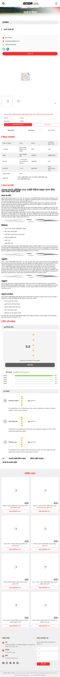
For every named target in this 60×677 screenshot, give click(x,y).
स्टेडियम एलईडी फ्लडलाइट (37, 458)
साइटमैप (13, 673)
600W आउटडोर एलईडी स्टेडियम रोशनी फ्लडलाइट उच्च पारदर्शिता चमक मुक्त (44, 621)
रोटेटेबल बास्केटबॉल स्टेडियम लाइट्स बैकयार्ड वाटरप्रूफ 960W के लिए (15, 583)
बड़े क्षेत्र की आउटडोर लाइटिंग (10, 462)
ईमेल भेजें (43, 664)
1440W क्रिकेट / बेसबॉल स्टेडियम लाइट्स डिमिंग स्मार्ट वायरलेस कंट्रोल (15, 544)
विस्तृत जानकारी (11, 130)
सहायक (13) (33, 442)
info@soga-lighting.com (12, 41)
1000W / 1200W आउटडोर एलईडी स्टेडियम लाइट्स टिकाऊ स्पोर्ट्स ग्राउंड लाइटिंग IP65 (44, 506)
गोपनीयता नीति (6, 673)
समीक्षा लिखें (30, 365)
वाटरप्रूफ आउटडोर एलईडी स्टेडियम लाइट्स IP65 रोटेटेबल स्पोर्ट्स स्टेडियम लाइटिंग (15, 506)
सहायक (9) (32, 421)
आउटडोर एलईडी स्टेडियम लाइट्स (17, 458)
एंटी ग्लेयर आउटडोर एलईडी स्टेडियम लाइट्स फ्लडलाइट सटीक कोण (45, 544)
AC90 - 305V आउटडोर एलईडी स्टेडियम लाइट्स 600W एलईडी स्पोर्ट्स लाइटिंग (44, 583)
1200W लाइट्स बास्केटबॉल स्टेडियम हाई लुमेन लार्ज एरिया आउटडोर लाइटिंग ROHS (15, 621)
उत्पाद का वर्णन (31, 130)
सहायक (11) (33, 400)
